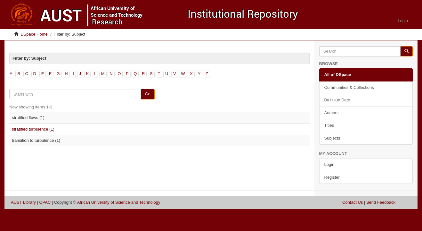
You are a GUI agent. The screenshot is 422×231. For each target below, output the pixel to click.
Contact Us (352, 202)
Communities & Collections (349, 87)
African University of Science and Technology (118, 202)
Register (332, 177)
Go (147, 93)
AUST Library (23, 202)
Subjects (332, 138)
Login (329, 164)
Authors (331, 112)
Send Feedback (380, 202)
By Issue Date (337, 100)
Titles (329, 125)
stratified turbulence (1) (33, 129)
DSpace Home (34, 34)
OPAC (45, 202)
